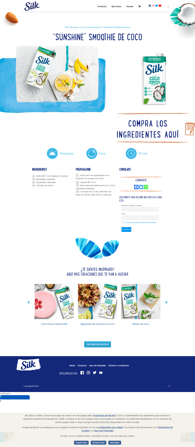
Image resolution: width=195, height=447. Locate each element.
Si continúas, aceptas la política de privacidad (140, 223)
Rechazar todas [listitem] (98, 443)
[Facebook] (136, 187)
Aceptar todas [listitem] (81, 443)
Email (123, 214)
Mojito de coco (141, 324)
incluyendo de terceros (104, 415)
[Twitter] (141, 187)
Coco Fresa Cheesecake (54, 324)
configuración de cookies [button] (110, 427)
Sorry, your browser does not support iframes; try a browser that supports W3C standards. (18, 412)
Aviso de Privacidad (103, 430)
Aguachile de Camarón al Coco (97, 324)
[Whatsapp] (146, 187)
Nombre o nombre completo (132, 206)
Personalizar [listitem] (114, 443)
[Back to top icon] (168, 386)
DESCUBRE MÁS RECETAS (97, 344)
